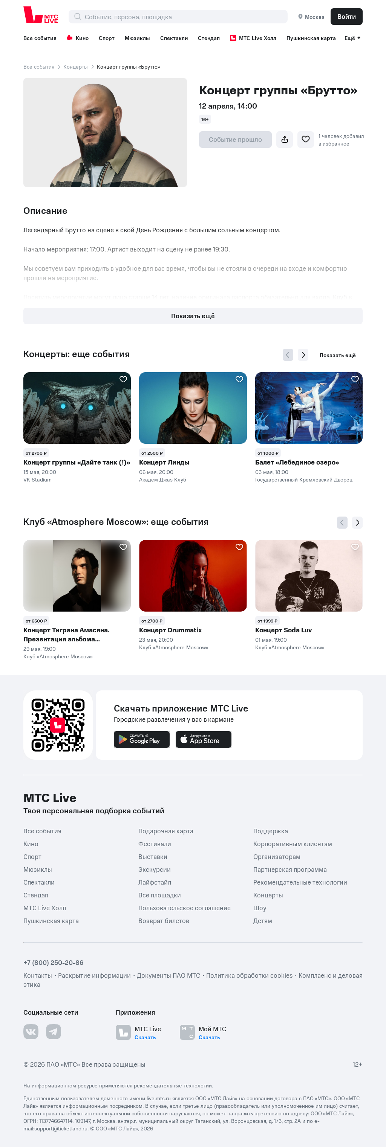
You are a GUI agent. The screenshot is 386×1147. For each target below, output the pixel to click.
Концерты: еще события (76, 353)
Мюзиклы (137, 37)
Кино (78, 37)
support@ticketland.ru (60, 1128)
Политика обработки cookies (249, 975)
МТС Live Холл (253, 37)
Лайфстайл (154, 881)
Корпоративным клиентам (292, 843)
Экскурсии (154, 868)
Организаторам (276, 855)
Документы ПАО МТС (168, 975)
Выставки (152, 855)
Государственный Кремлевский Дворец (303, 479)
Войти (346, 16)
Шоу (260, 907)
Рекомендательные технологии (300, 881)
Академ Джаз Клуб (162, 479)
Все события (40, 37)
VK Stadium (37, 479)
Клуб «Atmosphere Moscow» (58, 656)
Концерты (75, 66)
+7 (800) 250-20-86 (53, 962)
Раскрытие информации (94, 975)
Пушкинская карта (311, 37)
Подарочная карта (165, 830)
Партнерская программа (290, 868)
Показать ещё (193, 315)
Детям (262, 920)
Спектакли (174, 37)
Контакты (37, 975)
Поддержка (270, 830)
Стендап (209, 37)
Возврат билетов (163, 920)
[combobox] (186, 16)
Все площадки (159, 894)
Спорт (107, 37)
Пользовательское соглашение (184, 907)
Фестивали (154, 843)
